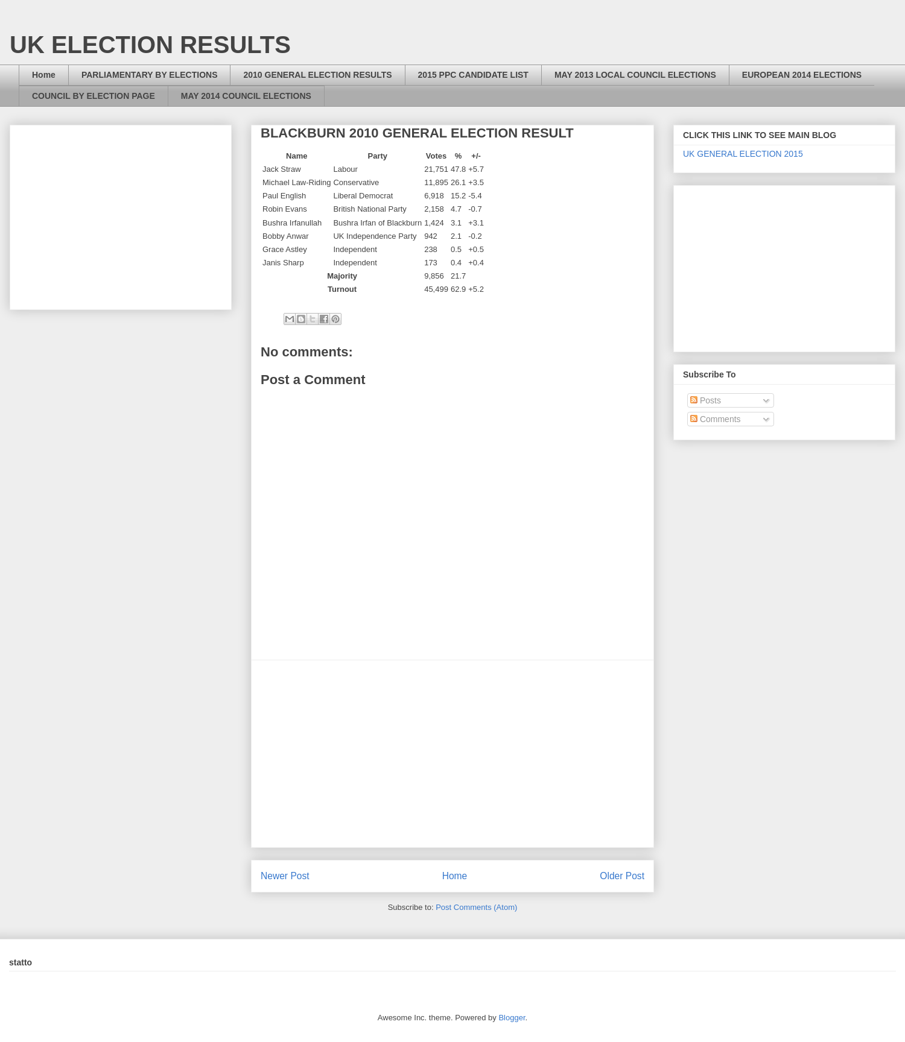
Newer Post (285, 876)
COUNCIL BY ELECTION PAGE (93, 96)
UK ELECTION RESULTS (150, 44)
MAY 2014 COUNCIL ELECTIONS (246, 96)
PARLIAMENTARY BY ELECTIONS (149, 75)
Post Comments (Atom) (476, 907)
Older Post (622, 876)
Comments (715, 419)
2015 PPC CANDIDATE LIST (473, 75)
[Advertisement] (452, 753)
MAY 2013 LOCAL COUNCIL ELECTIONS (635, 75)
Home (44, 75)
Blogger (511, 1017)
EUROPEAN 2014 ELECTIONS (802, 75)
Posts (705, 400)
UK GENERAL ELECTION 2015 (743, 154)
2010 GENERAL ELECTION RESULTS (317, 75)
